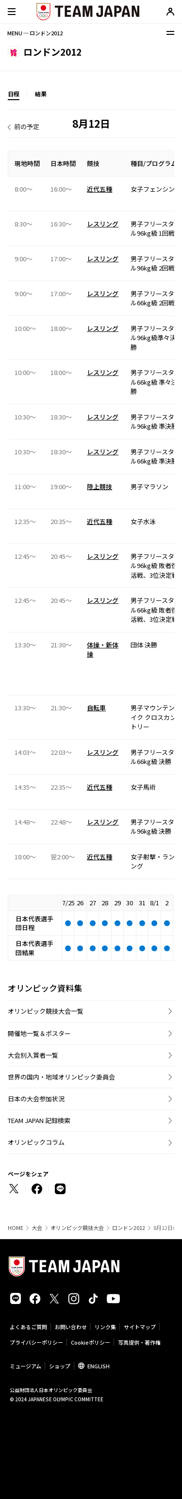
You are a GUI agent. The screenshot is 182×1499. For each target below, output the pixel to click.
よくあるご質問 (28, 1327)
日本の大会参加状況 (36, 1098)
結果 (41, 94)
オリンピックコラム (36, 1142)
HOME (15, 1227)
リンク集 (105, 1327)
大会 (37, 1227)
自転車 (96, 707)
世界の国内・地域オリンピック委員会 (61, 1076)
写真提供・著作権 (139, 1342)
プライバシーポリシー (36, 1342)
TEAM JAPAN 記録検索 (39, 1120)
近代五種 (99, 189)
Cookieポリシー (90, 1342)
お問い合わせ (71, 1327)
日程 (13, 94)
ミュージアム (25, 1366)
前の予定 (26, 126)
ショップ (59, 1366)
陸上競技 (99, 486)
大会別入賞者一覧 (33, 1055)
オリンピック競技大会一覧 (45, 1011)
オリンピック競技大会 (77, 1227)
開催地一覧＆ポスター (39, 1033)
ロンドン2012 (128, 1227)
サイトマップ (140, 1327)
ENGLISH (98, 1366)
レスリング (102, 223)
